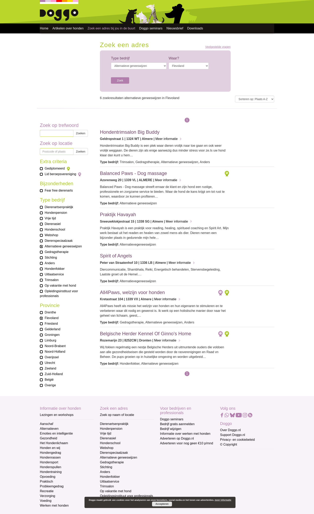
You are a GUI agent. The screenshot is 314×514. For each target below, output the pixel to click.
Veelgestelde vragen (218, 46)
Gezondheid (48, 438)
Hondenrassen (50, 457)
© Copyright (228, 444)
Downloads (195, 28)
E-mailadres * (170, 454)
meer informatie (223, 500)
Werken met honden (54, 505)
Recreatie (46, 491)
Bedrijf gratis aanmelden (177, 424)
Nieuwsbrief (174, 28)
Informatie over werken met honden (185, 433)
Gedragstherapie (112, 462)
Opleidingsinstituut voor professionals (126, 496)
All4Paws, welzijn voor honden (132, 292)
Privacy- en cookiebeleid (237, 439)
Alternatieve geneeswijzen (118, 457)
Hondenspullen (50, 467)
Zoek (120, 80)
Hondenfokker (110, 476)
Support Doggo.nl (232, 435)
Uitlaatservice (109, 481)
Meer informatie (166, 139)
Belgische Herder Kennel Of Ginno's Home (145, 333)
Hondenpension (111, 428)
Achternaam (169, 480)
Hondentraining (51, 472)
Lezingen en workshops (56, 415)
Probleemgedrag (51, 486)
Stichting (106, 467)
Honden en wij (50, 448)
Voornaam (168, 467)
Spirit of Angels (116, 255)
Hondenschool (110, 443)
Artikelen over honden (68, 28)
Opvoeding (47, 476)
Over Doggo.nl (230, 430)
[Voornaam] (188, 473)
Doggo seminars (151, 28)
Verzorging (47, 496)
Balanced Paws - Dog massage (133, 173)
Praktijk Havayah (118, 214)
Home (44, 28)
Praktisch (46, 481)
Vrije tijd (105, 433)
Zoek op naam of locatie (117, 415)
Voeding (45, 500)
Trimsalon (107, 486)
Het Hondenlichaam (54, 443)
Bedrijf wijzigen (170, 429)
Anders (105, 472)
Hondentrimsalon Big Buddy (130, 132)
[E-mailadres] (188, 460)
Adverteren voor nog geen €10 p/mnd (186, 443)
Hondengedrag (50, 452)
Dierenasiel (108, 438)
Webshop (106, 448)
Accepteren (161, 504)
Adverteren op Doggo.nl (177, 438)
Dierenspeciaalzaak (114, 452)
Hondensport (49, 462)
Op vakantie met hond (115, 491)
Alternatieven (49, 428)
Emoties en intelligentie (56, 433)
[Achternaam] (188, 486)
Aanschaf (46, 424)
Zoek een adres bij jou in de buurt (111, 28)
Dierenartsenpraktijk (114, 424)
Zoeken (80, 133)
